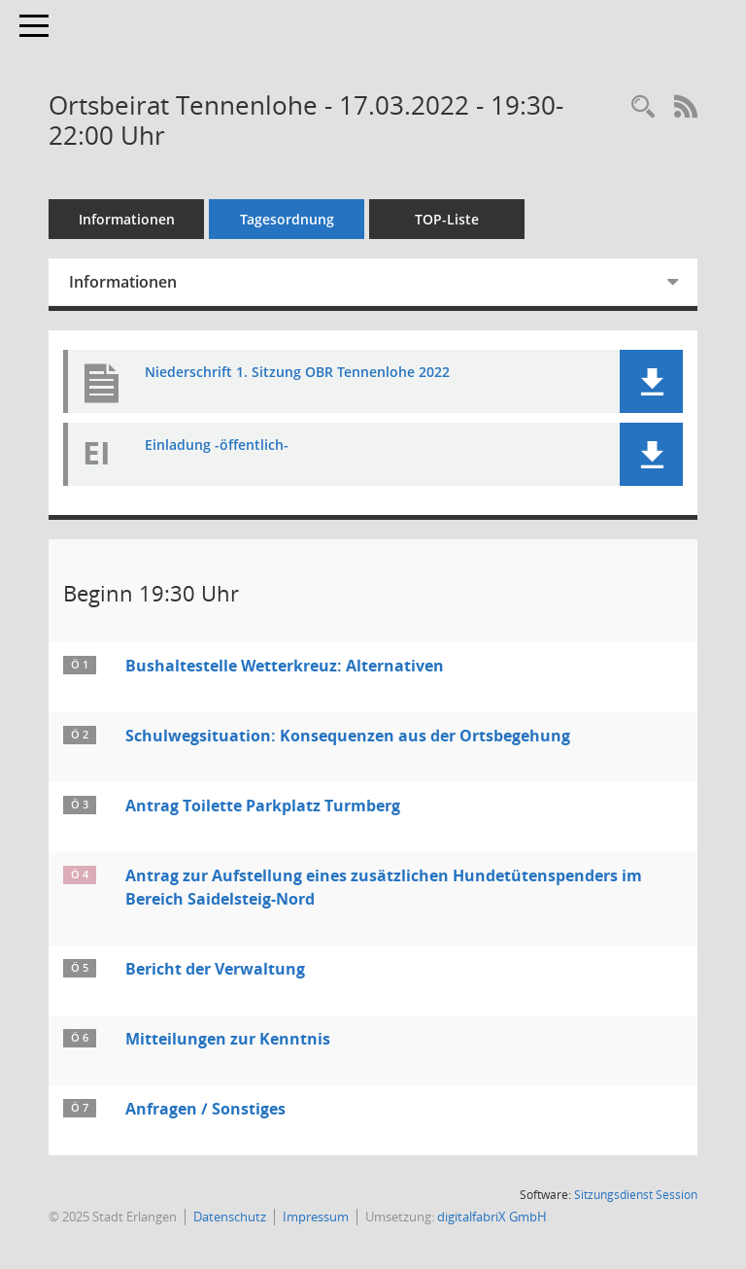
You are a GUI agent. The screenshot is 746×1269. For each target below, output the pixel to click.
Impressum (316, 1216)
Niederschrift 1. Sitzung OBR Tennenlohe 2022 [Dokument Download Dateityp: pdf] (297, 372)
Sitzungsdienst (635, 1194)
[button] (651, 381)
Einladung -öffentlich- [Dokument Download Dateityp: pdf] (216, 445)
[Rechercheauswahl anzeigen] (643, 107)
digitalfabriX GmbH (492, 1216)
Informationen (127, 219)
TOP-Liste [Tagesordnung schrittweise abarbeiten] (447, 219)
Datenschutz (229, 1216)
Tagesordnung (287, 219)
